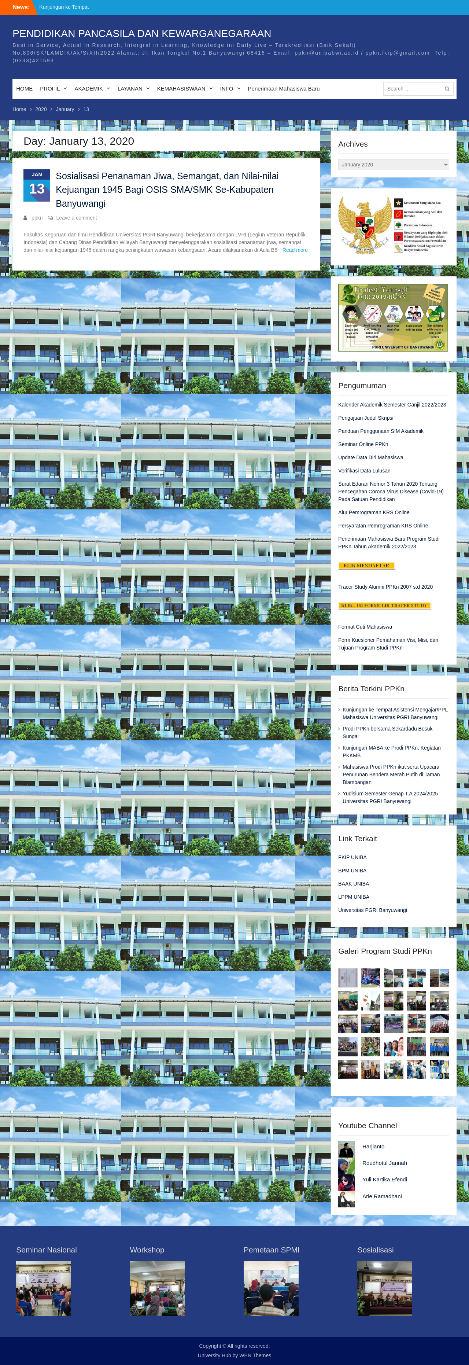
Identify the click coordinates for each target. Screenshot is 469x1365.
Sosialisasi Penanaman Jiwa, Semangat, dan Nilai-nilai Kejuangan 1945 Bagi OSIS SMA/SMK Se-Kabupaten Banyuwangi (167, 190)
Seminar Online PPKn (363, 444)
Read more (295, 250)
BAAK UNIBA (353, 884)
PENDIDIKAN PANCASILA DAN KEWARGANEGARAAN (141, 33)
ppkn (37, 218)
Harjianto (373, 1146)
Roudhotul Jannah (384, 1163)
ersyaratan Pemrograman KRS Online (385, 526)
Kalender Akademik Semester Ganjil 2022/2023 (392, 405)
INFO (226, 88)
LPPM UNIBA (353, 897)
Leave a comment (76, 218)
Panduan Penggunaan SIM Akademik (381, 431)
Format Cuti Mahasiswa (365, 627)
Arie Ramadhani (382, 1196)
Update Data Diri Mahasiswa (370, 457)
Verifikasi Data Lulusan (364, 471)
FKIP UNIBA (352, 857)
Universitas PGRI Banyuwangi (372, 910)
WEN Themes (255, 1355)
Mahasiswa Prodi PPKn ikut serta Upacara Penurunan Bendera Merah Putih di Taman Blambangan (391, 774)
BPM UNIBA (352, 870)
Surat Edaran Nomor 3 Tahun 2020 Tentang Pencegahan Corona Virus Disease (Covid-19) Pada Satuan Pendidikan (391, 491)
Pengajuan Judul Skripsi (365, 418)
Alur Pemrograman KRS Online (374, 512)
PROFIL (50, 88)
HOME (24, 88)
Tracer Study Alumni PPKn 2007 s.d (379, 587)
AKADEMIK (88, 88)
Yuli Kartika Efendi (384, 1179)
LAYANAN (130, 88)
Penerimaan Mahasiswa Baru (284, 88)
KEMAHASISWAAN (181, 88)
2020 (426, 587)
